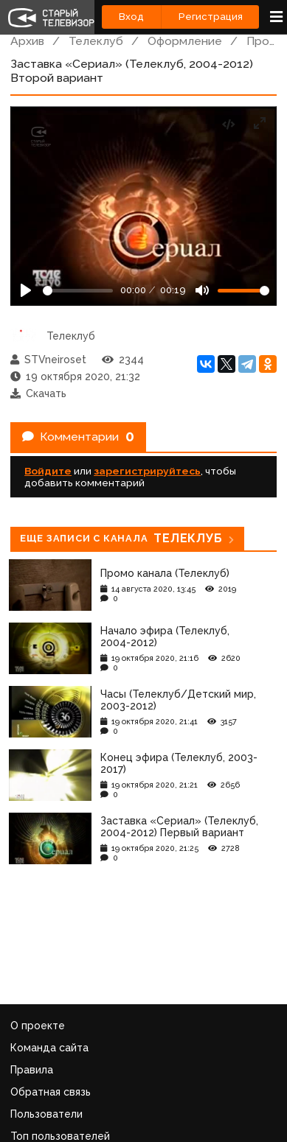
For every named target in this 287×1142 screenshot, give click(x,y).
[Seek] (78, 291)
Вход (131, 16)
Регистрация (211, 16)
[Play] (26, 290)
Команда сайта (49, 1048)
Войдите (48, 471)
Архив (27, 41)
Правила (31, 1070)
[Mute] (202, 290)
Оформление (185, 41)
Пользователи (46, 1114)
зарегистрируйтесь (147, 471)
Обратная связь (50, 1092)
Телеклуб (96, 41)
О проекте (37, 1025)
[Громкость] (243, 291)
